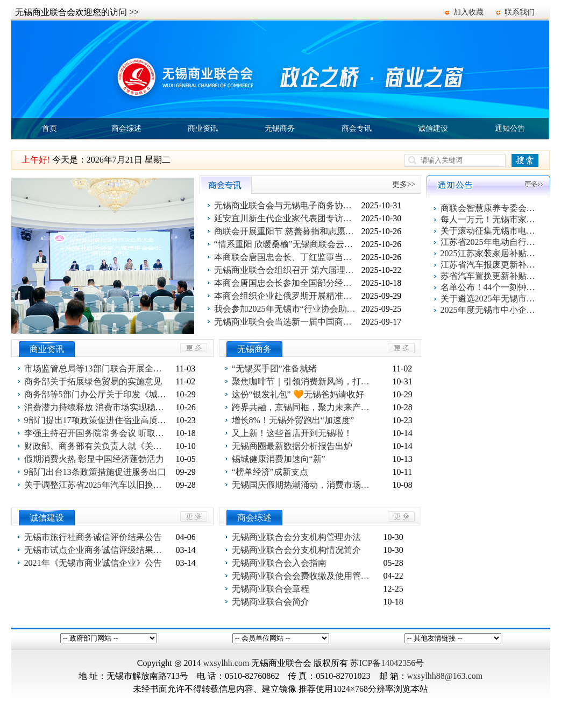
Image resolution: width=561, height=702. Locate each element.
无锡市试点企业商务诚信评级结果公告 (96, 549)
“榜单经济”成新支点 (270, 471)
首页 (49, 128)
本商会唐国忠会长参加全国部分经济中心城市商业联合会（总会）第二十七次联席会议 (286, 282)
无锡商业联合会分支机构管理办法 (296, 537)
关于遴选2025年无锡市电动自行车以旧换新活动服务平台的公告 (489, 298)
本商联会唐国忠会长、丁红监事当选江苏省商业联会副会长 (286, 257)
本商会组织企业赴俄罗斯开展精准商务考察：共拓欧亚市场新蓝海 (286, 295)
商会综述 (126, 128)
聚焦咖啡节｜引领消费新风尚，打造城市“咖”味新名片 (304, 381)
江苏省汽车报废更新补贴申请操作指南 (489, 264)
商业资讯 (203, 128)
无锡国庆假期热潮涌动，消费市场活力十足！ (304, 484)
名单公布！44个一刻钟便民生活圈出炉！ (489, 287)
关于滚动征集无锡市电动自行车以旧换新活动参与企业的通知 (489, 230)
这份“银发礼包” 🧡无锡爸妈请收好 (298, 394)
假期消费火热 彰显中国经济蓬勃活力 (94, 459)
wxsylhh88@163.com (445, 675)
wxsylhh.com (226, 663)
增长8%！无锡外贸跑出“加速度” (293, 420)
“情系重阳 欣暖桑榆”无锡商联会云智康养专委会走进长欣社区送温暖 (286, 244)
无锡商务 (280, 128)
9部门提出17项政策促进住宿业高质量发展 (96, 420)
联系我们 (520, 12)
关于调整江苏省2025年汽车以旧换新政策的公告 (96, 484)
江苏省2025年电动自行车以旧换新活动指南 (489, 242)
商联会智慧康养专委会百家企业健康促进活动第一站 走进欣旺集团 (489, 208)
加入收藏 (468, 12)
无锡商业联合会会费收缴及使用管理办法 (304, 575)
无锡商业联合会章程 (270, 588)
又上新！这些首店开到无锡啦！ (292, 433)
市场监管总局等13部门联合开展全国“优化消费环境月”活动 (96, 368)
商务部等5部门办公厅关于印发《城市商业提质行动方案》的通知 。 (96, 394)
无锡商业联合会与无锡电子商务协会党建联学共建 (286, 205)
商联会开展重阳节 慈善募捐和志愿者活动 (286, 231)
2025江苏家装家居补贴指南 (489, 253)
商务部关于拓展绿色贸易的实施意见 (93, 381)
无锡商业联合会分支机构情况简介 (296, 549)
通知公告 (510, 128)
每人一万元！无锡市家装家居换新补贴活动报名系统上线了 (489, 219)
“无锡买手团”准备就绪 (274, 368)
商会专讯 (357, 128)
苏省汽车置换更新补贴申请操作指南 (489, 275)
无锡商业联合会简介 (270, 601)
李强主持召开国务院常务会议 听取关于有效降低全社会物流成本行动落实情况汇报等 (96, 433)
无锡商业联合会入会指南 (279, 562)
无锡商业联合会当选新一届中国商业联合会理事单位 (286, 321)
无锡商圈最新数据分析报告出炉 (292, 446)
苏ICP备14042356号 (387, 663)
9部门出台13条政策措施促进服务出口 (95, 471)
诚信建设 (433, 128)
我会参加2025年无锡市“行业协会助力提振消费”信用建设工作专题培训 (286, 308)
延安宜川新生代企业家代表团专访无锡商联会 (286, 218)
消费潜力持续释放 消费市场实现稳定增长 (96, 407)
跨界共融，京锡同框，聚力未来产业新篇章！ (304, 407)
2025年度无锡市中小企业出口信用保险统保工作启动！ (489, 309)
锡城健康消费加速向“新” (278, 459)
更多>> (404, 184)
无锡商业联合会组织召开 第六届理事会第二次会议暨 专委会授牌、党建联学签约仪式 (286, 270)
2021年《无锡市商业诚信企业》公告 (93, 562)
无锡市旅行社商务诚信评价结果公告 (93, 537)
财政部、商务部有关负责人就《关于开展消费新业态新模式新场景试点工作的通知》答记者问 (96, 446)
